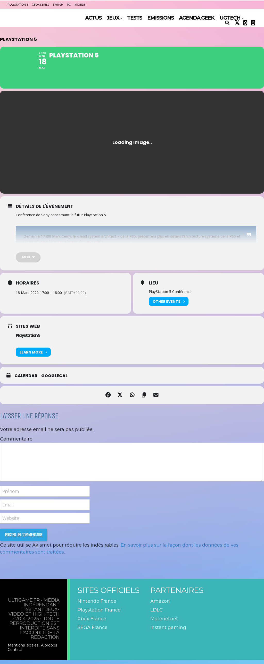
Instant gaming (168, 632)
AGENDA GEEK (196, 17)
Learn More (33, 356)
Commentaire (16, 443)
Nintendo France (97, 605)
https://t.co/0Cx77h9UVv (116, 254)
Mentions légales (23, 649)
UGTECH (229, 17)
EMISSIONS (160, 17)
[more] (28, 261)
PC (69, 4)
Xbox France (92, 623)
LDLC (156, 614)
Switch (58, 4)
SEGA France (93, 632)
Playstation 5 (28, 340)
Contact (15, 654)
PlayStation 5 (18, 4)
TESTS (134, 17)
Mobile (80, 4)
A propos (49, 649)
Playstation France (99, 614)
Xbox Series (40, 4)
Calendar (25, 380)
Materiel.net (164, 623)
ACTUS (93, 17)
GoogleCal (54, 380)
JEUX (113, 17)
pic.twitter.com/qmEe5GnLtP (162, 254)
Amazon (160, 605)
